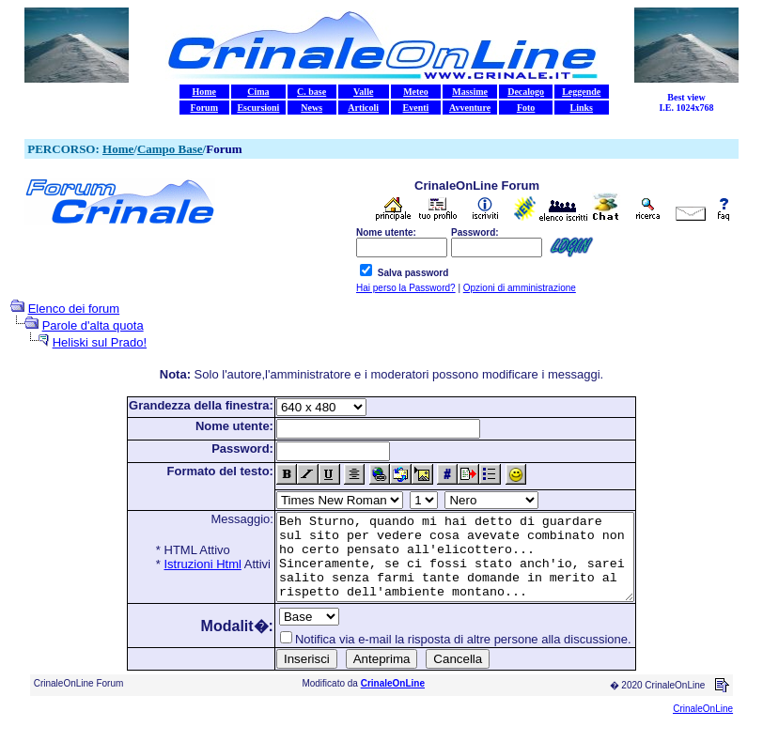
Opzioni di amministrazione (519, 288)
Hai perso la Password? (406, 288)
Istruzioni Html (181, 564)
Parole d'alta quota (93, 325)
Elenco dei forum (74, 308)
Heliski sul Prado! (100, 342)
